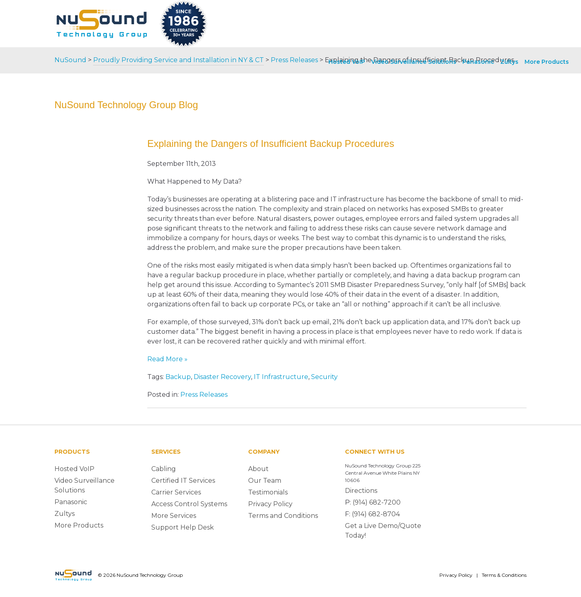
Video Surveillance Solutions (413, 61)
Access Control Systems (189, 504)
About (258, 469)
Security (324, 377)
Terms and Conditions (283, 515)
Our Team (264, 480)
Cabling (163, 469)
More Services (173, 515)
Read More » (167, 359)
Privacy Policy (270, 504)
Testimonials (268, 492)
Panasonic (478, 61)
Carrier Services (176, 492)
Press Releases (204, 394)
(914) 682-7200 (377, 502)
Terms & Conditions (504, 575)
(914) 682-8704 (376, 514)
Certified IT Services (183, 480)
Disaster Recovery (222, 377)
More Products (547, 61)
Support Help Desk (182, 527)
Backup (178, 377)
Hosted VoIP (346, 61)
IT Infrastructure (281, 377)
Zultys (509, 61)
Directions (361, 490)
